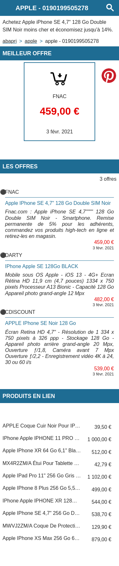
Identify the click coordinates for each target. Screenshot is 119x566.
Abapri (10, 41)
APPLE (31, 41)
